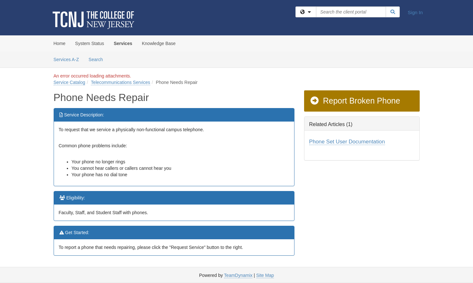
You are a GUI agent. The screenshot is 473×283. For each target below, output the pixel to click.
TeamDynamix (238, 275)
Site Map (265, 275)
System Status (89, 43)
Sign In (415, 12)
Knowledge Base (159, 43)
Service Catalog (69, 82)
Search (98, 59)
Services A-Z (66, 59)
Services (123, 43)
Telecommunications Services (120, 82)
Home (60, 43)
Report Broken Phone (355, 100)
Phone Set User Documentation (347, 142)
